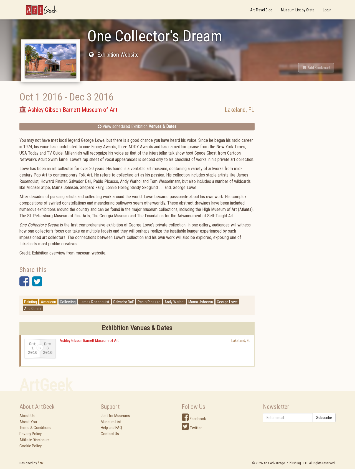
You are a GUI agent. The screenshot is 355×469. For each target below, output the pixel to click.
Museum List (111, 421)
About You (28, 421)
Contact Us (110, 433)
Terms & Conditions (35, 427)
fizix (41, 463)
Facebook (194, 418)
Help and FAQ (111, 427)
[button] (316, 67)
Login (327, 10)
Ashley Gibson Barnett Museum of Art (89, 340)
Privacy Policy (30, 433)
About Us (27, 415)
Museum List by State (298, 10)
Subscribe (324, 417)
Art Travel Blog (261, 10)
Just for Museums (115, 415)
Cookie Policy (30, 445)
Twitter (192, 427)
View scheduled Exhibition (137, 126)
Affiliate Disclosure (34, 439)
